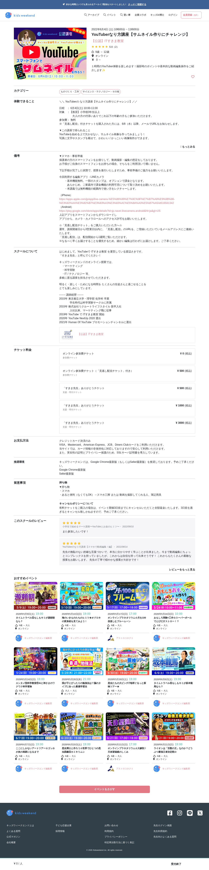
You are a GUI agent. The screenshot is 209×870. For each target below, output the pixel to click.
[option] (50, 54)
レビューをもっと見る (182, 570)
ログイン (172, 15)
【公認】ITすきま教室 (107, 41)
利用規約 (109, 831)
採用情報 (60, 831)
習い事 (125, 15)
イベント (109, 15)
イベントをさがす (104, 789)
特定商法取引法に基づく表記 (119, 842)
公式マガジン (13, 836)
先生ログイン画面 (162, 825)
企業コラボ (140, 15)
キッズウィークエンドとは (20, 825)
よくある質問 (13, 831)
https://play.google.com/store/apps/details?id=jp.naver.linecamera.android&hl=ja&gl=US (110, 211)
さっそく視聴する (137, 5)
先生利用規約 (160, 831)
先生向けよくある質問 (164, 836)
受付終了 (176, 864)
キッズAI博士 (157, 15)
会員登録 (191, 15)
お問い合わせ (111, 825)
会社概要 (11, 842)
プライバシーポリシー (115, 836)
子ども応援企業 (64, 825)
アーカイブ (91, 15)
